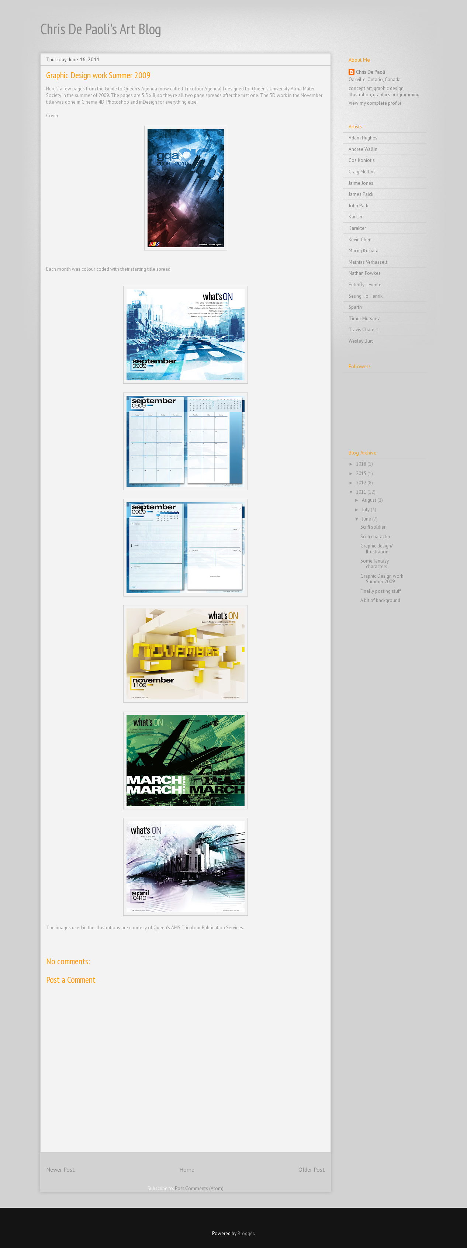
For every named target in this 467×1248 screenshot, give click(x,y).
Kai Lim (356, 217)
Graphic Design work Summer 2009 (381, 579)
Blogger (246, 1233)
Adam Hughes (363, 138)
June (367, 519)
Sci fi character (375, 536)
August (369, 500)
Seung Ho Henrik (366, 296)
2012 (361, 483)
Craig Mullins (362, 172)
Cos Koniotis (362, 160)
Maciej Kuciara (363, 251)
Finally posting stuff (380, 591)
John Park (358, 206)
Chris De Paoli (370, 72)
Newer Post (60, 1169)
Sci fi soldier (372, 527)
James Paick (361, 194)
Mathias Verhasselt (368, 262)
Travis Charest (363, 329)
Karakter (357, 228)
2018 (361, 464)
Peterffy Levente (365, 284)
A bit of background (380, 600)
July (366, 510)
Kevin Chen (360, 239)
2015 (361, 473)
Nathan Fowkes (365, 273)
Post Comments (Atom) (199, 1188)
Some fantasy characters (374, 564)
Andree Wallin (363, 149)
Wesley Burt (361, 341)
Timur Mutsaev (364, 318)
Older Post (311, 1169)
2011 (361, 492)
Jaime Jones (361, 183)
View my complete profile (375, 103)
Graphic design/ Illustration (376, 549)
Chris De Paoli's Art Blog (100, 28)
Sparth (355, 307)
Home (186, 1169)
